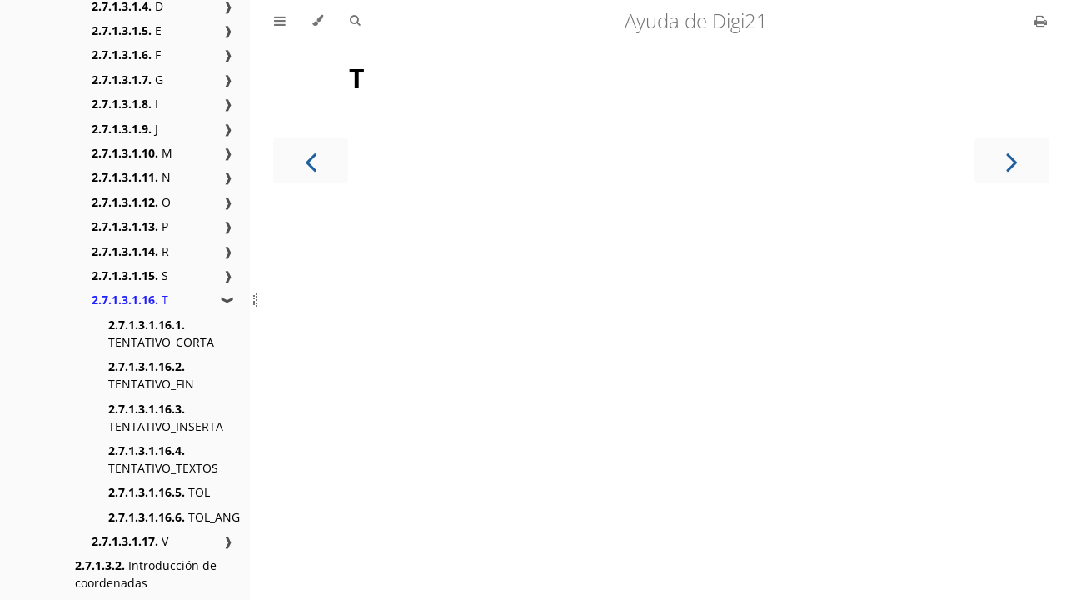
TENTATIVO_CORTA (161, 333)
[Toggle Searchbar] (354, 21)
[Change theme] (317, 21)
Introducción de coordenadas (146, 574)
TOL (159, 492)
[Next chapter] (1011, 160)
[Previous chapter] (310, 160)
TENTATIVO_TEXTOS (163, 459)
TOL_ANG (174, 517)
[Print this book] (1041, 21)
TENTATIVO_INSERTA (165, 417)
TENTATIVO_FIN (151, 375)
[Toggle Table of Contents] (280, 21)
